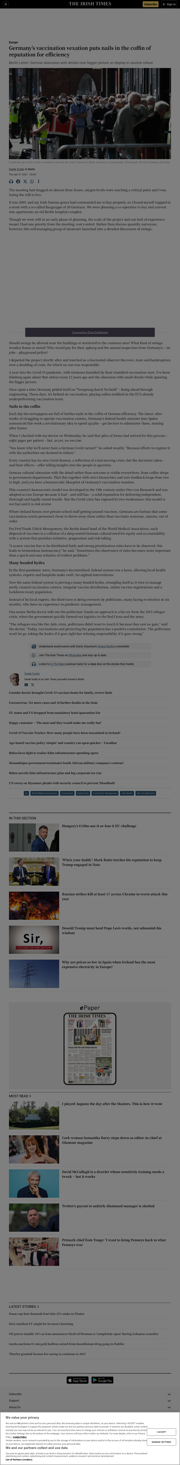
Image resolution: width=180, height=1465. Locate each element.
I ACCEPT (161, 1432)
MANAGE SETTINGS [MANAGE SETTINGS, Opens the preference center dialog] (161, 1442)
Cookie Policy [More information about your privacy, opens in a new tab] (20, 1437)
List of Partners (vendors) (19, 1459)
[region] (90, 1438)
